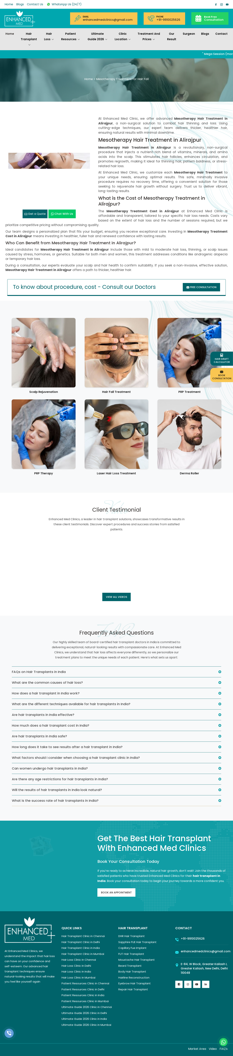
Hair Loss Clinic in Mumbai (78, 977)
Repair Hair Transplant (133, 989)
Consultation (214, 18)
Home (9, 4)
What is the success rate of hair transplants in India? (55, 800)
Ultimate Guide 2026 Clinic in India (84, 1019)
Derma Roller (189, 473)
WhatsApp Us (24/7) (64, 4)
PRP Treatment (189, 392)
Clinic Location (123, 37)
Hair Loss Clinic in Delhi (76, 966)
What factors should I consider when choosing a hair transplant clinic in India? (76, 757)
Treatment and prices (149, 37)
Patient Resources (70, 37)
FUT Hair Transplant (131, 954)
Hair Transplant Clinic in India (81, 948)
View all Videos (116, 597)
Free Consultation (201, 287)
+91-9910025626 (168, 19)
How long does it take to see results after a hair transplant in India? (67, 747)
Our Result (171, 36)
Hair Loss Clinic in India (76, 971)
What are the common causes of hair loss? (47, 682)
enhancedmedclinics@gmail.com (108, 19)
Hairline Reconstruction (133, 977)
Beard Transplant (130, 966)
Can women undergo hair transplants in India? (50, 768)
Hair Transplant (29, 39)
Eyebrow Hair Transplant (134, 983)
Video (213, 1049)
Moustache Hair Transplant (136, 960)
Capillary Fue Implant (132, 948)
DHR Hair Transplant (131, 936)
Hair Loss (49, 37)
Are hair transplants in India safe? (39, 736)
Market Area (197, 1049)
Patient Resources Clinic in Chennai (85, 983)
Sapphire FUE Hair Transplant (137, 942)
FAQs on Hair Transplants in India (39, 672)
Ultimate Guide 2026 (97, 37)
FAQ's (224, 1049)
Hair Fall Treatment (116, 392)
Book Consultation (221, 375)
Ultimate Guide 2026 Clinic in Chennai (87, 1007)
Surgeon (189, 34)
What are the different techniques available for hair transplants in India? (71, 704)
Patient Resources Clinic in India (83, 995)
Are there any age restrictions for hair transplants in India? (60, 779)
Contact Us (35, 4)
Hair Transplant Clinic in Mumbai (83, 954)
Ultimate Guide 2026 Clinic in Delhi (84, 1013)
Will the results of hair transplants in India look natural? (57, 790)
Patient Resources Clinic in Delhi (83, 989)
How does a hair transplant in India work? (46, 693)
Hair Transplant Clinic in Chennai (83, 936)
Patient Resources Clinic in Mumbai (85, 1001)
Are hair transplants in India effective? (43, 714)
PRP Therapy (43, 473)
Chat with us (62, 214)
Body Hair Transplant (132, 971)
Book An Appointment (116, 892)
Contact (221, 34)
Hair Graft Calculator (222, 359)
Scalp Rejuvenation (43, 392)
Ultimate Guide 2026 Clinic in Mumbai (86, 1025)
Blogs (20, 4)
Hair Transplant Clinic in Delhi (81, 942)
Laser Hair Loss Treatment (116, 473)
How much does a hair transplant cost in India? (50, 725)
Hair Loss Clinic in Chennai (79, 960)
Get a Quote (35, 214)
